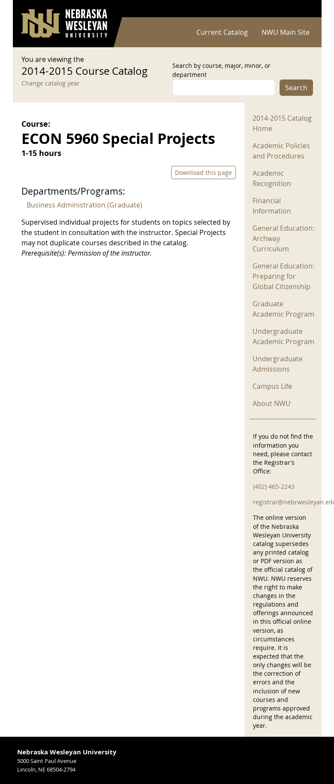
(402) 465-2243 (274, 486)
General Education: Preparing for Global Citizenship (283, 276)
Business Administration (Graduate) (84, 205)
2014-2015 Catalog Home (282, 123)
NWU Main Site (286, 32)
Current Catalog (222, 32)
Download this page (203, 172)
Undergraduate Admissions (278, 364)
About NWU (272, 403)
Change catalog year (50, 83)
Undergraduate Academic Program (283, 336)
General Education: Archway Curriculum (283, 238)
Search (296, 87)
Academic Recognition (272, 178)
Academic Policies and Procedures (281, 151)
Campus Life (272, 386)
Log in (301, 9)
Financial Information (272, 206)
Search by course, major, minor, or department (221, 70)
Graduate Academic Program (283, 309)
